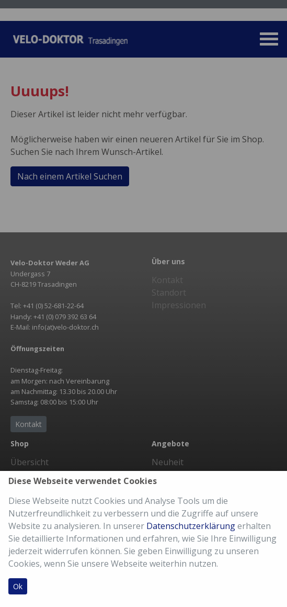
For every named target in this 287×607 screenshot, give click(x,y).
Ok (17, 586)
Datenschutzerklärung (190, 526)
